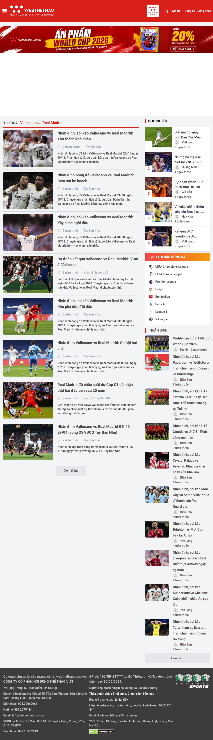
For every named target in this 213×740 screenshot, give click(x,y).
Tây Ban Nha (93, 146)
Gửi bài (176, 11)
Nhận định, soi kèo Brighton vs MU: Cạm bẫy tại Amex (188, 529)
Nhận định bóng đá (95, 272)
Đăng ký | (191, 11)
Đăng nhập (204, 11)
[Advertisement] (106, 84)
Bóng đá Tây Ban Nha (97, 398)
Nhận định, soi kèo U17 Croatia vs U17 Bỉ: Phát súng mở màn (190, 432)
